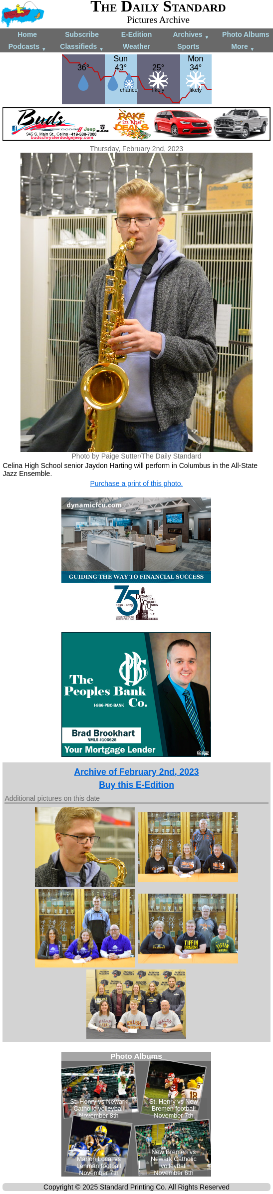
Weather (136, 46)
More (243, 47)
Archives (191, 35)
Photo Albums (245, 34)
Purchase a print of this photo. (136, 483)
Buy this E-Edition (136, 785)
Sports (188, 46)
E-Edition (136, 34)
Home (27, 34)
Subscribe (82, 34)
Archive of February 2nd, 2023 (136, 772)
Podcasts (27, 47)
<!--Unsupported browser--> (136, 1114)
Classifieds (82, 47)
